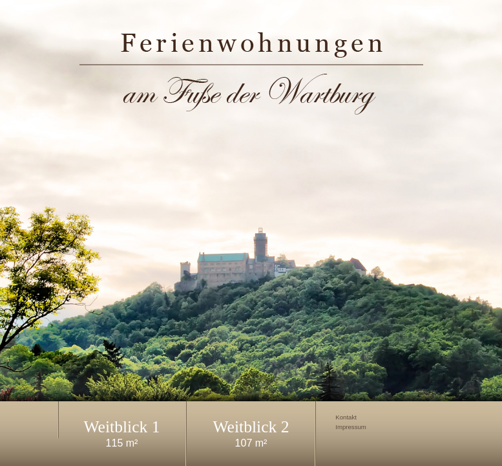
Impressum (350, 427)
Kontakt (346, 417)
